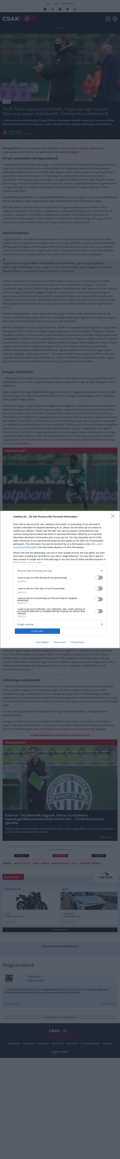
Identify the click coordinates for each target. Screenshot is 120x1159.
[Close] (114, 517)
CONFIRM (37, 631)
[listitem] (60, 570)
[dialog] (60, 579)
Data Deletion (42, 642)
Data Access (60, 642)
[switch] (99, 578)
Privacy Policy (77, 642)
